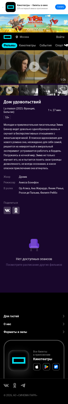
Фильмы (9, 45)
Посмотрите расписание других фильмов (34, 264)
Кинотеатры (27, 45)
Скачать (60, 7)
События (46, 45)
